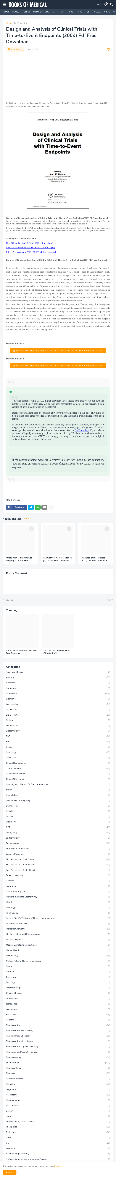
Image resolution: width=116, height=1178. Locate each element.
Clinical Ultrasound (58, 779)
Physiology (58, 1084)
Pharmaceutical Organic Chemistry (58, 1046)
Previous (9, 599)
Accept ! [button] (9, 1172)
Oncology (58, 982)
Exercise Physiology (58, 854)
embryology (58, 832)
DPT (63, 11)
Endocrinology (58, 837)
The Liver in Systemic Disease (58, 1121)
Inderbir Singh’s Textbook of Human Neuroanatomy (58, 918)
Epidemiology (58, 843)
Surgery (58, 1110)
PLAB (70, 11)
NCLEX (97, 11)
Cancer (58, 747)
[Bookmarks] (105, 4)
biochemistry (58, 704)
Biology (58, 720)
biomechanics (58, 725)
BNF (58, 736)
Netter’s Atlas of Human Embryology (58, 961)
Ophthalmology (58, 987)
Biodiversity (58, 709)
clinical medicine (58, 768)
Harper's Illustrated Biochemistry (58, 896)
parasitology (58, 1009)
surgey (58, 1116)
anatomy (58, 677)
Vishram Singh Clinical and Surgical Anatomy (58, 1159)
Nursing (26, 11)
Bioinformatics (58, 714)
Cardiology (58, 752)
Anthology (58, 688)
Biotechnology (58, 730)
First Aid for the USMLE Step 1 (58, 859)
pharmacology (58, 1062)
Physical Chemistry (58, 1078)
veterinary (58, 1148)
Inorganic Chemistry (58, 928)
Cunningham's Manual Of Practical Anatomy (58, 784)
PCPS (79, 11)
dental (58, 789)
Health (58, 902)
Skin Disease (58, 1105)
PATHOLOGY (58, 1014)
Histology (58, 907)
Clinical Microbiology (58, 773)
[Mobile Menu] (4, 4)
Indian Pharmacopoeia (58, 923)
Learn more (59, 1166)
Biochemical (58, 698)
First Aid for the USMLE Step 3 (58, 870)
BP (58, 741)
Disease (58, 816)
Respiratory (58, 1094)
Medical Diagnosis (58, 939)
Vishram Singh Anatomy (58, 1153)
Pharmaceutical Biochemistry (58, 1030)
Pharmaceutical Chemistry (58, 1035)
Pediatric (58, 1019)
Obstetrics (58, 977)
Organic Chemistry (58, 993)
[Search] (112, 4)
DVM (54, 11)
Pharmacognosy (58, 1057)
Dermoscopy (58, 805)
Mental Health (58, 950)
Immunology (58, 912)
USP (58, 1142)
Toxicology (58, 1132)
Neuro (58, 966)
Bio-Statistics (20, 23)
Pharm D (37, 11)
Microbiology (58, 955)
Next (109, 599)
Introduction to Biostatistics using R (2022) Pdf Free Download (18, 559)
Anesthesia (58, 682)
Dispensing (58, 821)
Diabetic (58, 811)
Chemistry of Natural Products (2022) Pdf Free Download (57, 559)
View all (26, 518)
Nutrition (58, 971)
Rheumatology (58, 1100)
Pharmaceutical (58, 1025)
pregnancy (58, 1089)
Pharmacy (58, 1073)
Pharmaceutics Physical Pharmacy (58, 1052)
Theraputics (58, 1126)
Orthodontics (58, 998)
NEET (88, 11)
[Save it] (108, 49)
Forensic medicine (58, 875)
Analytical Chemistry (58, 672)
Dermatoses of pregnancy (58, 800)
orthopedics (58, 1003)
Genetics (58, 880)
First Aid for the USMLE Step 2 (58, 864)
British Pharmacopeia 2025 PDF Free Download (21, 652)
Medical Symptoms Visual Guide (58, 944)
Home (6, 11)
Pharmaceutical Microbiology (58, 1041)
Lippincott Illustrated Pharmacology (58, 934)
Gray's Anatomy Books (58, 891)
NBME (107, 11)
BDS (47, 11)
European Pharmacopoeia (58, 848)
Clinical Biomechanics (58, 763)
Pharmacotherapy (58, 1068)
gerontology (58, 886)
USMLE (15, 11)
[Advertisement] (58, 76)
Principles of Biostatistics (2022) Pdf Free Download (94, 559)
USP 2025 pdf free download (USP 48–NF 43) (56, 652)
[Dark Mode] (99, 4)
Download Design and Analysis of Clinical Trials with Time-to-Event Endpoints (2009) (59, 350)
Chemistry (58, 757)
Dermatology (58, 795)
